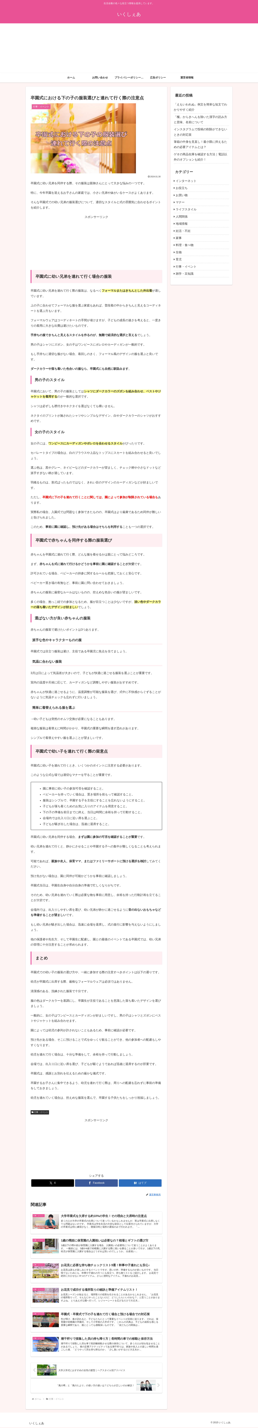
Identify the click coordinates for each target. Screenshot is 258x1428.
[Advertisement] (129, 48)
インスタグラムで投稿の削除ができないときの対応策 (200, 132)
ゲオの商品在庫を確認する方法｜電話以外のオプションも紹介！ (200, 157)
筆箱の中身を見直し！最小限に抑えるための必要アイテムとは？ (200, 144)
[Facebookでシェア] (96, 1183)
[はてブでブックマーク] (140, 1183)
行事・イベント (40, 1112)
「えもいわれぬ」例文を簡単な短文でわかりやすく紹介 (200, 107)
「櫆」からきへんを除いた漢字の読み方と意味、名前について (200, 119)
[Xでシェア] (52, 1183)
